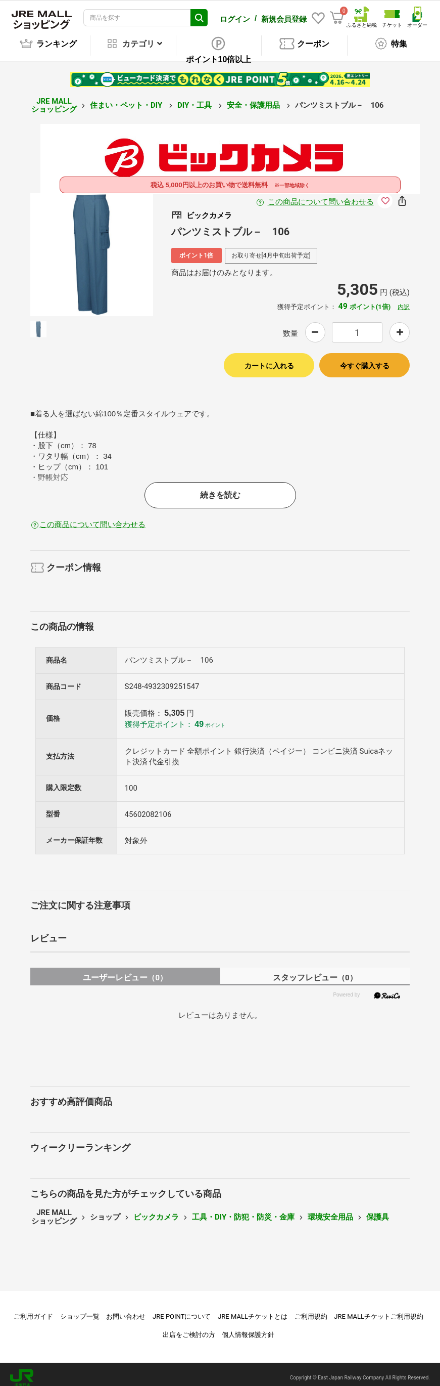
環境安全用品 (330, 1210)
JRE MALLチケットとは (252, 1309)
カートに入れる (269, 359)
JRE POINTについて (182, 1309)
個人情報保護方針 (248, 1327)
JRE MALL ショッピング (54, 98)
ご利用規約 (311, 1309)
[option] (91, 247)
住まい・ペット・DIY (127, 98)
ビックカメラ (156, 1210)
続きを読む (220, 488)
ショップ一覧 (80, 1309)
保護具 (377, 1210)
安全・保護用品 (254, 98)
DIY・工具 (195, 98)
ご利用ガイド (33, 1309)
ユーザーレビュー (125, 970)
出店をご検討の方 (189, 1327)
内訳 (404, 300)
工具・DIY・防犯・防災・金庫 (243, 1210)
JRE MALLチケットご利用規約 (378, 1309)
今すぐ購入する (364, 359)
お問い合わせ (125, 1309)
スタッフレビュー (315, 970)
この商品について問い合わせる (321, 194)
